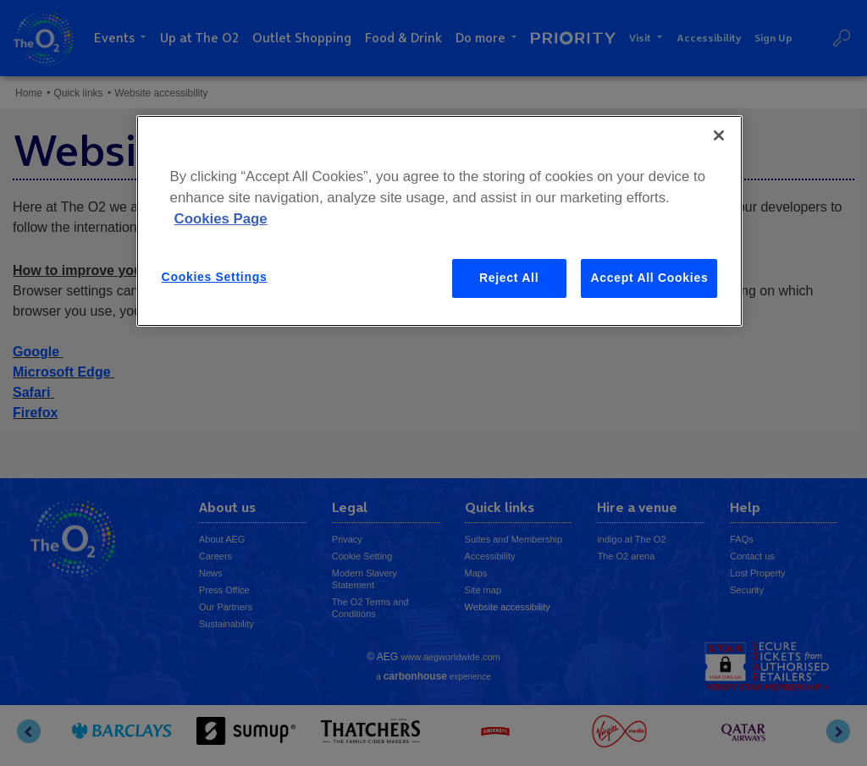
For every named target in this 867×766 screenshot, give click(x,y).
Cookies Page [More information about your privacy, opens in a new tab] (221, 219)
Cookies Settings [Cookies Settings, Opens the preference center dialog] (215, 277)
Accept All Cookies (649, 277)
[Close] (718, 135)
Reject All (508, 277)
